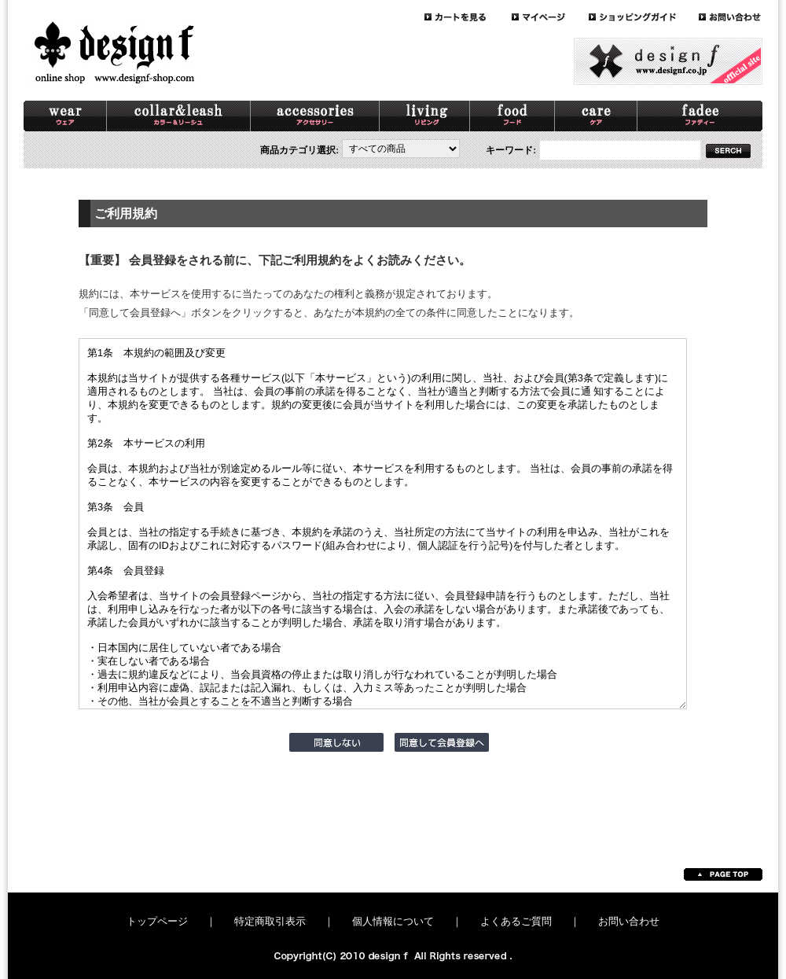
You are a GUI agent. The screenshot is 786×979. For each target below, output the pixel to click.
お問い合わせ (628, 921)
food (512, 116)
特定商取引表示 (270, 921)
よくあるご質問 (516, 921)
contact (730, 17)
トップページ (157, 921)
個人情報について (393, 921)
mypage (550, 17)
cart (468, 17)
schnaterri (699, 116)
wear (65, 116)
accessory (315, 116)
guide (644, 17)
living (425, 116)
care (596, 116)
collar (179, 116)
